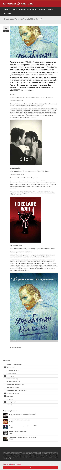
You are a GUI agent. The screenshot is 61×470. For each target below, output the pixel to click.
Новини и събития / (17, 347)
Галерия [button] (50, 9)
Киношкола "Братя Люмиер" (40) (16, 390)
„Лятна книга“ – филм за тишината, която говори (22, 437)
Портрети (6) (9, 367)
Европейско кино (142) (13, 381)
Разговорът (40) (11, 373)
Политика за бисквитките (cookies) (12, 464)
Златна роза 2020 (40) (13, 387)
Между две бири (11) (13, 370)
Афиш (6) (9, 405)
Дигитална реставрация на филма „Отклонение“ (22, 414)
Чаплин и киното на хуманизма (17, 431)
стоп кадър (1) (9, 402)
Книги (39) (10, 399)
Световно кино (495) (11, 393)
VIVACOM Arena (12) (12, 379)
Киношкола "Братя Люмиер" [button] (28, 9)
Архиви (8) (8, 396)
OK (30, 467)
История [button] (7, 13)
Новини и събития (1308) (14, 364)
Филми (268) (9, 376)
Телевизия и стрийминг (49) (15, 384)
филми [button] (7, 9)
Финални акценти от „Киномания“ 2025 (19, 420)
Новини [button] (14, 9)
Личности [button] (42, 9)
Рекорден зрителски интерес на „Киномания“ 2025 (22, 425)
